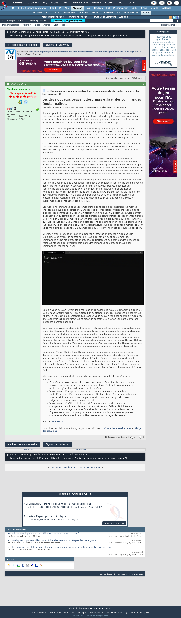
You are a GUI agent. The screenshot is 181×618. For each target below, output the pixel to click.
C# (118, 13)
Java (88, 8)
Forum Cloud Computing (104, 17)
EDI (108, 8)
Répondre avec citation (116, 437)
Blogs (55, 2)
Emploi (96, 2)
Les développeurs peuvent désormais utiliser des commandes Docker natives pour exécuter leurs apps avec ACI (87, 51)
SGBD (135, 8)
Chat (65, 2)
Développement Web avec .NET (49, 32)
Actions (26, 25)
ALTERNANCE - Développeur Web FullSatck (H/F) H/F (58, 504)
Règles (65, 25)
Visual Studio (69, 13)
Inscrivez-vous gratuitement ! (68, 21)
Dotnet (25, 32)
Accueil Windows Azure (53, 17)
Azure (146, 13)
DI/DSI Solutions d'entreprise (32, 8)
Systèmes (166, 8)
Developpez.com (122, 573)
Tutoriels (32, 2)
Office (144, 8)
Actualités (28, 449)
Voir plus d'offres (114, 523)
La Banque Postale (42, 519)
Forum (13, 32)
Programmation (120, 8)
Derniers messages (10, 25)
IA (60, 8)
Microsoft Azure (78, 32)
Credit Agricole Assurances (49, 507)
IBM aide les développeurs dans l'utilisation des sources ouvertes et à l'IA (45, 533)
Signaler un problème (57, 44)
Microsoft (77, 8)
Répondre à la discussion (23, 44)
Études (109, 2)
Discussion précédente (63, 467)
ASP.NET (95, 13)
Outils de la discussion (117, 78)
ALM (67, 8)
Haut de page (137, 573)
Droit (121, 2)
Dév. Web (98, 8)
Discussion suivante (89, 467)
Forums (17, 2)
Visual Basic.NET (131, 13)
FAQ (44, 2)
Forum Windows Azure (78, 17)
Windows (83, 13)
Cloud (53, 8)
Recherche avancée (170, 25)
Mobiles (154, 8)
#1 (143, 84)
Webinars (123, 17)
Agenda (46, 25)
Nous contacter (105, 573)
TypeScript (108, 13)
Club (131, 2)
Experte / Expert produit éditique (45, 516)
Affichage (136, 78)
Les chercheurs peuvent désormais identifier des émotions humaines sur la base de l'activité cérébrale (60, 547)
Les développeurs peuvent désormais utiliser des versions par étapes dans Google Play (52, 540)
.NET (47, 13)
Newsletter (80, 2)
